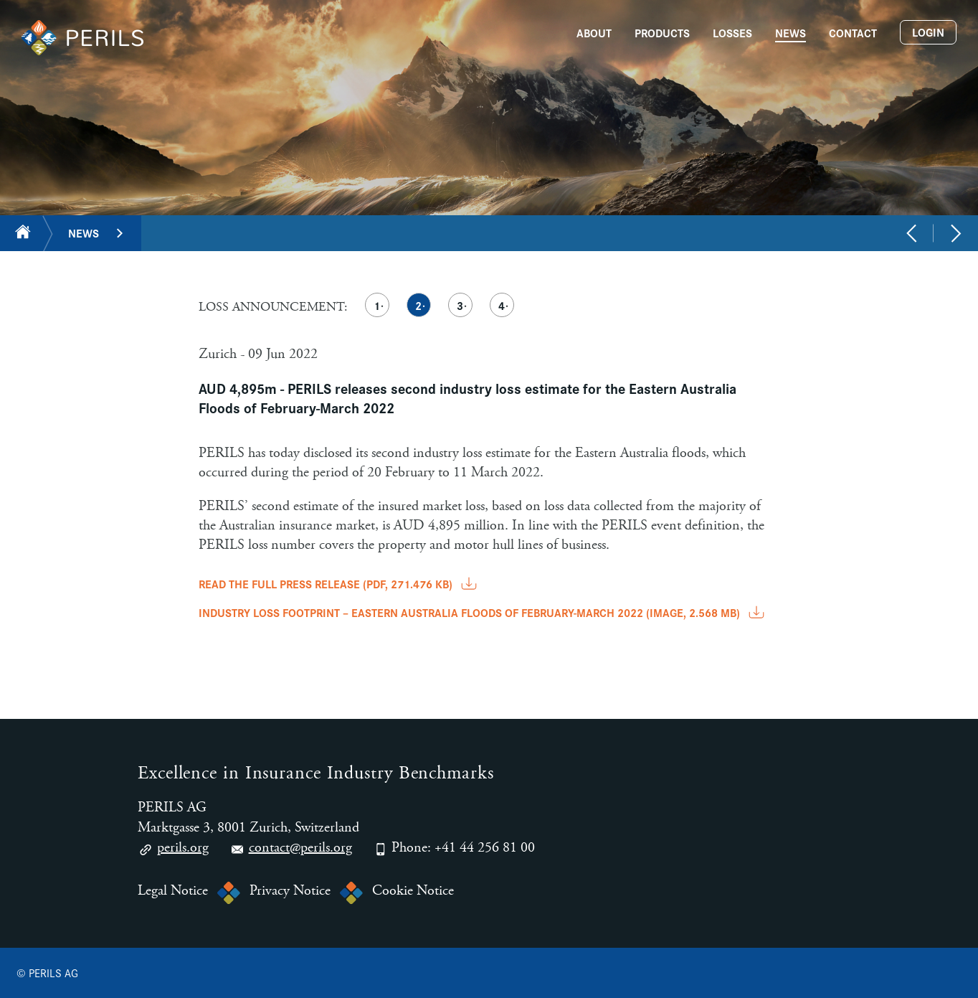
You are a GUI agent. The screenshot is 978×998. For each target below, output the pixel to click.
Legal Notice (173, 891)
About (594, 32)
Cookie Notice (413, 891)
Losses (732, 32)
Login (928, 32)
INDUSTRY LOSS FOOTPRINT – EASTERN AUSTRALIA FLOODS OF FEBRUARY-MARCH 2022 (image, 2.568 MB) (483, 612)
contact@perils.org (290, 849)
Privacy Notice (290, 891)
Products (662, 32)
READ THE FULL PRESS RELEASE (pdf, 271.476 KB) (339, 583)
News (790, 32)
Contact (853, 32)
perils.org (173, 849)
